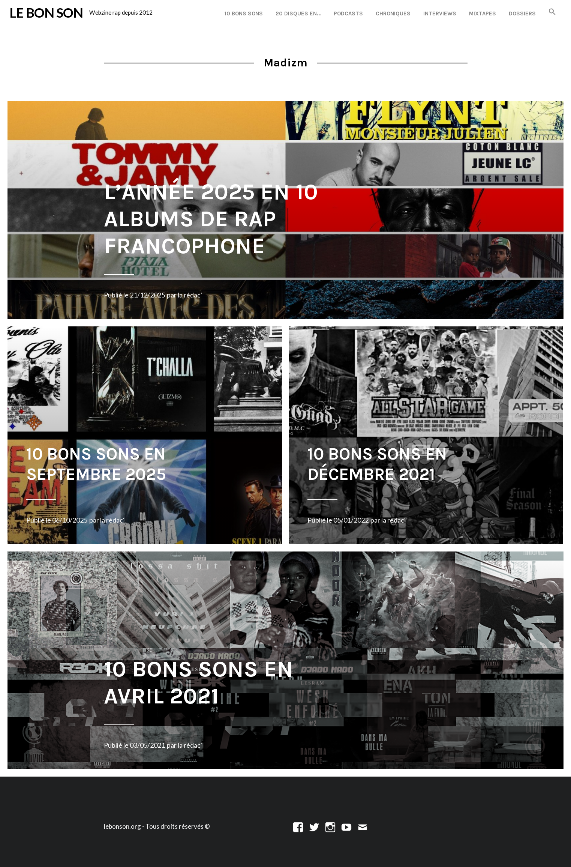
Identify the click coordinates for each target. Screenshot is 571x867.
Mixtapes (482, 13)
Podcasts (348, 13)
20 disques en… (298, 13)
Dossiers (522, 13)
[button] (552, 12)
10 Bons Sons (244, 13)
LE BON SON (46, 12)
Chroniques (393, 13)
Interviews (439, 13)
